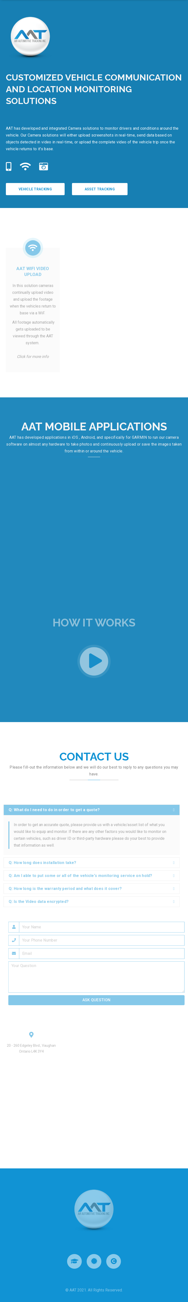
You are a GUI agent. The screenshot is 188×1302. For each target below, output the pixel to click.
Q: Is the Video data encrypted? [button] (37, 901)
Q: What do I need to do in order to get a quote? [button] (52, 809)
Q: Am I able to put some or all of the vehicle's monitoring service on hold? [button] (79, 875)
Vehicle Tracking (35, 189)
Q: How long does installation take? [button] (41, 862)
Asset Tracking (100, 189)
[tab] (90, 810)
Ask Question (98, 1000)
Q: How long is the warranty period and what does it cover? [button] (63, 888)
